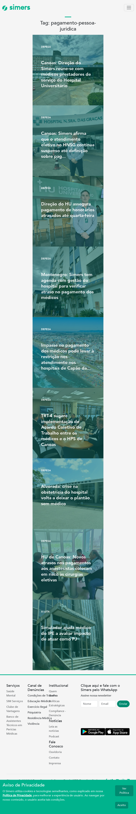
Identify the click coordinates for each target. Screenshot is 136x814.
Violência (33, 724)
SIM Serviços (14, 701)
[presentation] (108, 718)
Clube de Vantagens (13, 709)
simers (16, 7)
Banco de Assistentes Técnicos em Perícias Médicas (14, 725)
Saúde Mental (10, 693)
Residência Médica (40, 718)
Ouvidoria (55, 752)
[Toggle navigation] (129, 7)
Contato (54, 758)
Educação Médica (39, 701)
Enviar (123, 704)
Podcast (54, 736)
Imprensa (55, 763)
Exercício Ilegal (37, 707)
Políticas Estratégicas (57, 703)
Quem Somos (53, 693)
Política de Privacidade (17, 795)
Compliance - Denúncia (57, 713)
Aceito (121, 805)
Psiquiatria (34, 712)
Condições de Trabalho (42, 696)
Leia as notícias (54, 729)
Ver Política (124, 791)
